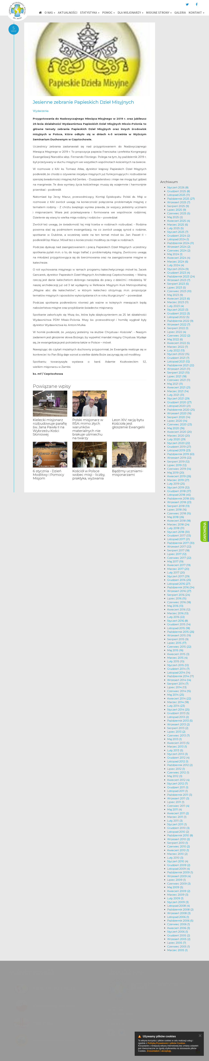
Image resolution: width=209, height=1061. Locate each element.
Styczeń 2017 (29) (178, 576)
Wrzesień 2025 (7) (178, 202)
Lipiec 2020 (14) (177, 420)
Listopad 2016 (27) (179, 583)
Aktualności (67, 13)
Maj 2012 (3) (174, 776)
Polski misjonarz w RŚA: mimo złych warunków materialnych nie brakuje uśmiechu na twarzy (87, 429)
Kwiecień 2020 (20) (179, 431)
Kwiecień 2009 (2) (178, 891)
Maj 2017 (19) (175, 561)
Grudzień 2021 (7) (178, 357)
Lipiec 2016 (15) (177, 598)
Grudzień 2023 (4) (178, 272)
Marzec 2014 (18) (178, 702)
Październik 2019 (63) (180, 454)
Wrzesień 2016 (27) (179, 591)
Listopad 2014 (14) (178, 672)
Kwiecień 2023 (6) (178, 298)
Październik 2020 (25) (181, 409)
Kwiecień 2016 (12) (179, 609)
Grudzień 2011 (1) (177, 787)
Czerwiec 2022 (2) (178, 335)
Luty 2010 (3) (175, 857)
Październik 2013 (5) (180, 720)
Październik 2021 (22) (180, 365)
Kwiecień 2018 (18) (179, 520)
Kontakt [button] (196, 13)
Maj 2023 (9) (175, 295)
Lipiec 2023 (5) (176, 287)
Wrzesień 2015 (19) (179, 635)
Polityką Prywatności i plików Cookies (166, 1043)
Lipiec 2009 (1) (176, 879)
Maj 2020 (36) (176, 428)
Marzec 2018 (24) (178, 524)
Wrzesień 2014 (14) (179, 680)
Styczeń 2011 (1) (177, 824)
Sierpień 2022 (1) (177, 328)
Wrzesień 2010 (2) (178, 839)
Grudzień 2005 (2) (178, 935)
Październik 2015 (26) (180, 631)
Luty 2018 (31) (175, 528)
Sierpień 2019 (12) (178, 461)
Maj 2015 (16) (175, 650)
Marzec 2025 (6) (177, 224)
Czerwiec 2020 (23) (179, 424)
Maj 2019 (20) (175, 472)
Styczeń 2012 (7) (177, 783)
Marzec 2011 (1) (177, 817)
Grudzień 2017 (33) (179, 535)
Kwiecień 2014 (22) (179, 698)
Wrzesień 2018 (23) (179, 502)
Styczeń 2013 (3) (177, 754)
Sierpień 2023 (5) (178, 283)
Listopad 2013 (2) (178, 717)
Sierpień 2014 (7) (178, 683)
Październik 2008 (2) (180, 909)
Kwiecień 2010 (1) (178, 850)
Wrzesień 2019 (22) (179, 457)
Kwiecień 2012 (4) (178, 780)
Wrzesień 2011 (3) (178, 798)
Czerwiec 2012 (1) (178, 772)
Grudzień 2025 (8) (178, 191)
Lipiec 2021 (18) (177, 376)
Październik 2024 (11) (180, 243)
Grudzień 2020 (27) (179, 402)
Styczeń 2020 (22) (178, 443)
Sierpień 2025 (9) (178, 206)
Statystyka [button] (89, 13)
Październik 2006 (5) (180, 920)
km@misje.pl (115, 1022)
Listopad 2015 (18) (178, 628)
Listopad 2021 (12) (178, 361)
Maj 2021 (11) (175, 383)
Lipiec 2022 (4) (176, 332)
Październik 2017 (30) (180, 543)
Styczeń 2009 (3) (178, 902)
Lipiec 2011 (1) (175, 802)
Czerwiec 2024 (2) (179, 250)
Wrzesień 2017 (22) (179, 546)
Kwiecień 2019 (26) (179, 476)
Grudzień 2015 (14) (179, 624)
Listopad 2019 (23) (179, 450)
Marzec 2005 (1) (177, 950)
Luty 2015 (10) (175, 661)
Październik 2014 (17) (180, 676)
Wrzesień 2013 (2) (178, 724)
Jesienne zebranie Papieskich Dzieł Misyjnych (83, 102)
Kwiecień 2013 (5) (178, 743)
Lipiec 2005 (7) (176, 942)
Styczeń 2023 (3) (177, 309)
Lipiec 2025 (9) (176, 209)
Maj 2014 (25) (175, 694)
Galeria (180, 13)
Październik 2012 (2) (180, 765)
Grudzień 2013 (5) (178, 713)
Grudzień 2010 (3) (178, 828)
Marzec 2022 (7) (177, 346)
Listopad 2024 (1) (178, 239)
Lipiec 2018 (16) (177, 509)
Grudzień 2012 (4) (178, 757)
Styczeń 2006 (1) (177, 931)
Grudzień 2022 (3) (178, 313)
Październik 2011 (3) (179, 794)
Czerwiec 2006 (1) (178, 924)
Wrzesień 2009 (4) (179, 876)
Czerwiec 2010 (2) (178, 846)
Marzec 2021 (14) (178, 391)
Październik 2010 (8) (180, 835)
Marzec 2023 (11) (178, 302)
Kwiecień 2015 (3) (178, 654)
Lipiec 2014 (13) (177, 687)
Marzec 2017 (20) (178, 569)
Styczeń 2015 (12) (178, 665)
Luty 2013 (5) (175, 750)
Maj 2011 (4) (174, 809)
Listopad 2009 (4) (178, 868)
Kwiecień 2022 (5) (178, 343)
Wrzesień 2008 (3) (179, 913)
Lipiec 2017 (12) (177, 554)
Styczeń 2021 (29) (178, 398)
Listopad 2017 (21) (178, 539)
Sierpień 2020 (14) (178, 417)
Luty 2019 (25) (176, 483)
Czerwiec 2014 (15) (179, 691)
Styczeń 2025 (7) (177, 231)
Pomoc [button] (108, 13)
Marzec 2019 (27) (178, 480)
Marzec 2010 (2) (177, 854)
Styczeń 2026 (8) (178, 187)
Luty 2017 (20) (176, 572)
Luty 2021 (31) (175, 394)
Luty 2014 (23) (176, 705)
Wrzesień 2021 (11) (178, 369)
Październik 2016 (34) (180, 587)
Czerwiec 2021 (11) (178, 380)
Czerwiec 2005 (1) (178, 946)
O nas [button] (50, 13)
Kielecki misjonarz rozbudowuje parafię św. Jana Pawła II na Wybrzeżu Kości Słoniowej (50, 427)
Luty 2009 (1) (175, 898)
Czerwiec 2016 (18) (179, 602)
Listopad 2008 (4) (178, 905)
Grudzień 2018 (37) (179, 491)
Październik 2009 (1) (180, 872)
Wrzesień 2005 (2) (179, 939)
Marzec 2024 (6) (177, 261)
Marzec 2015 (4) (177, 657)
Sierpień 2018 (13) (178, 506)
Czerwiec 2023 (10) (179, 291)
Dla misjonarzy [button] (130, 13)
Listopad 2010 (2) (178, 831)
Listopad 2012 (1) (177, 761)
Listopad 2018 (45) (179, 494)
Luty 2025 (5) (175, 228)
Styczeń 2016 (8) (177, 620)
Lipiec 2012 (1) (176, 768)
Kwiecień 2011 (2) (178, 813)
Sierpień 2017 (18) (178, 550)
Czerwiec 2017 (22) (179, 557)
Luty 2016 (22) (176, 617)
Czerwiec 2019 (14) (179, 468)
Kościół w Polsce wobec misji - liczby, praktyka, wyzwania (88, 474)
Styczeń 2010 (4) (177, 861)
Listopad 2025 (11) (178, 195)
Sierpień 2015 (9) (178, 639)
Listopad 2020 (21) (179, 406)
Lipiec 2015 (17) (177, 642)
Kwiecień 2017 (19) (179, 565)
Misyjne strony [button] (159, 13)
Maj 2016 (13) (175, 605)
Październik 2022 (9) (180, 320)
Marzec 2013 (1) (177, 746)
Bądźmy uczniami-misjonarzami (127, 473)
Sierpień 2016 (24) (178, 594)
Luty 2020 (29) (176, 439)
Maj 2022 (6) (175, 339)
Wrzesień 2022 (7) (178, 324)
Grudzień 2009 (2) (178, 865)
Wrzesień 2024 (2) (179, 246)
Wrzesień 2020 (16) (179, 413)
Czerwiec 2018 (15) (179, 513)
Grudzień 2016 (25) (179, 580)
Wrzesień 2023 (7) (178, 280)
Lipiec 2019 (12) (177, 465)
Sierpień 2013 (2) (177, 728)
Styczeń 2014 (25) (178, 709)
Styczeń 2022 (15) (178, 354)
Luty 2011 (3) (175, 820)
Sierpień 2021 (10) (178, 372)
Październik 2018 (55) (180, 498)
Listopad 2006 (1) (178, 917)
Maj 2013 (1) (174, 739)
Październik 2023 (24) (181, 276)
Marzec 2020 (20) (178, 435)
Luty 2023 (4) (175, 306)
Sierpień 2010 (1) (177, 842)
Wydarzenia (40, 111)
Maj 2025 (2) (175, 217)
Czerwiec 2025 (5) (178, 213)
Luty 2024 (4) (175, 265)
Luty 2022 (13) (176, 350)
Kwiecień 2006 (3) (178, 928)
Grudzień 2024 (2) (178, 235)
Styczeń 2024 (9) (178, 269)
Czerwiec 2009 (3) (179, 883)
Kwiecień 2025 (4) (178, 220)
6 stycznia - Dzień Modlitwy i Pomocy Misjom (48, 474)
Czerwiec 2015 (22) (179, 646)
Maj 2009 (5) (175, 887)
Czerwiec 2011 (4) (178, 805)
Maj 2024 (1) (175, 254)
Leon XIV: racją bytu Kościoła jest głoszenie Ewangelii (128, 423)
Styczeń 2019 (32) (178, 487)
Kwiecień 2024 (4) (178, 257)
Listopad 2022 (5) (178, 317)
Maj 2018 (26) (175, 517)
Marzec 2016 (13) (178, 613)
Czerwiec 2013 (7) (178, 735)
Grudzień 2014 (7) (178, 668)
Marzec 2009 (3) (177, 894)
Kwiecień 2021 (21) (179, 387)
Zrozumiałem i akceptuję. (159, 1051)
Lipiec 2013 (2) (176, 731)
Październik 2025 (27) (181, 198)
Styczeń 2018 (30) (178, 532)
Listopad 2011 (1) (177, 791)
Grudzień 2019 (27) (179, 446)
